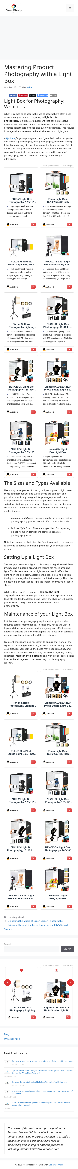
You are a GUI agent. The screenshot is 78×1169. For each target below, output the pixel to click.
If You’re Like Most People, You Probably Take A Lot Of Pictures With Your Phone (42, 1061)
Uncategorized (12, 1038)
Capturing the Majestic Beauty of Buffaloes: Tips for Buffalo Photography (39, 1082)
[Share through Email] (53, 95)
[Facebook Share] (13, 95)
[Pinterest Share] (23, 95)
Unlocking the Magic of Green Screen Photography (35, 920)
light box (10, 138)
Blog (6, 1034)
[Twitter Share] (32, 95)
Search (7, 943)
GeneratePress (56, 1164)
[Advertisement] (39, 36)
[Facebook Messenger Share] (42, 95)
